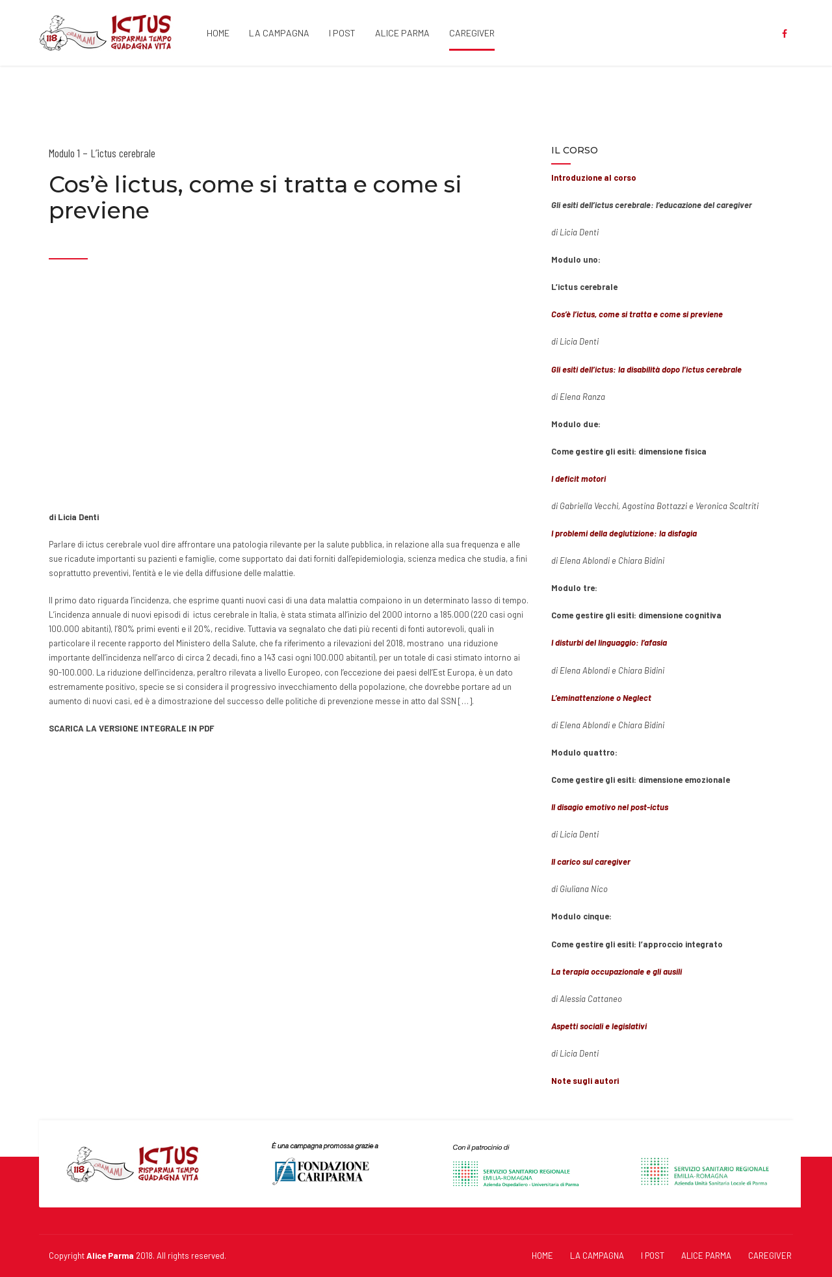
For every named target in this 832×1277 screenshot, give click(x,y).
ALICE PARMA (402, 32)
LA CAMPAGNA (279, 32)
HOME (218, 32)
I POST (342, 32)
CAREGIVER (472, 32)
